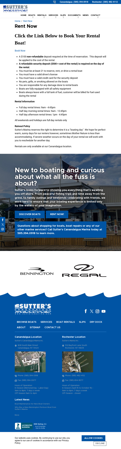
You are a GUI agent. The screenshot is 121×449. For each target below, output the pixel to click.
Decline (100, 443)
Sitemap (35, 327)
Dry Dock (96, 322)
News (86, 15)
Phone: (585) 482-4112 (75, 376)
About (21, 327)
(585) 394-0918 (80, 2)
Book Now (20, 50)
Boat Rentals (65, 322)
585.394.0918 (26, 233)
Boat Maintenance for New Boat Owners (32, 404)
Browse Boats (26, 322)
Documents (74, 15)
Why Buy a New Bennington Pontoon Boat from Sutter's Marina (35, 408)
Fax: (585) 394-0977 (27, 380)
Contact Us (52, 327)
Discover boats (29, 214)
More (17, 415)
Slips (82, 322)
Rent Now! (57, 214)
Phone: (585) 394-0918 (28, 376)
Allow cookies (93, 438)
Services (46, 322)
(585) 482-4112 (110, 2)
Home (23, 15)
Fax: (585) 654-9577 (74, 380)
